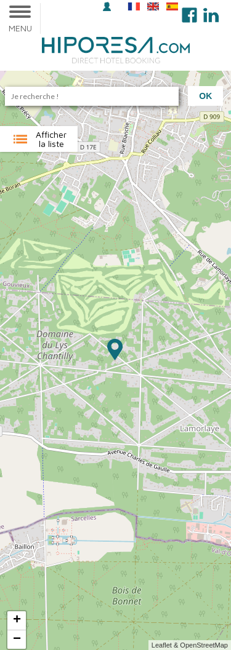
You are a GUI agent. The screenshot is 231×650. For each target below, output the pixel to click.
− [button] (17, 639)
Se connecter (107, 6)
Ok (205, 96)
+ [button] (17, 620)
